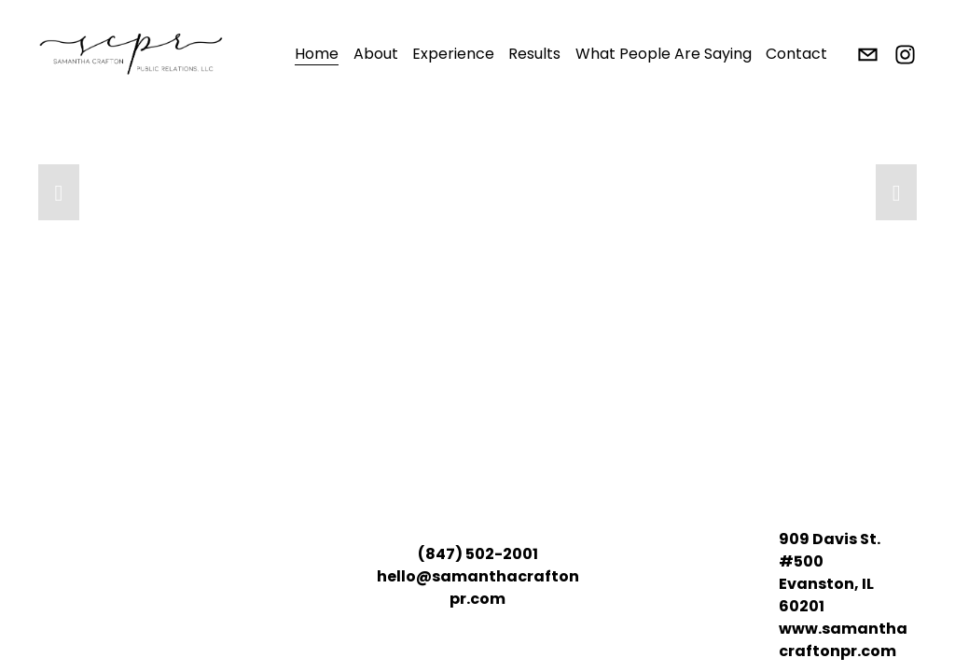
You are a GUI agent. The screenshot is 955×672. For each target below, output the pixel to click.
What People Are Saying (663, 53)
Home (317, 53)
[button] (58, 192)
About (375, 53)
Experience (453, 53)
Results (534, 53)
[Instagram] (905, 54)
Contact (796, 53)
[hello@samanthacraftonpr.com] (867, 54)
